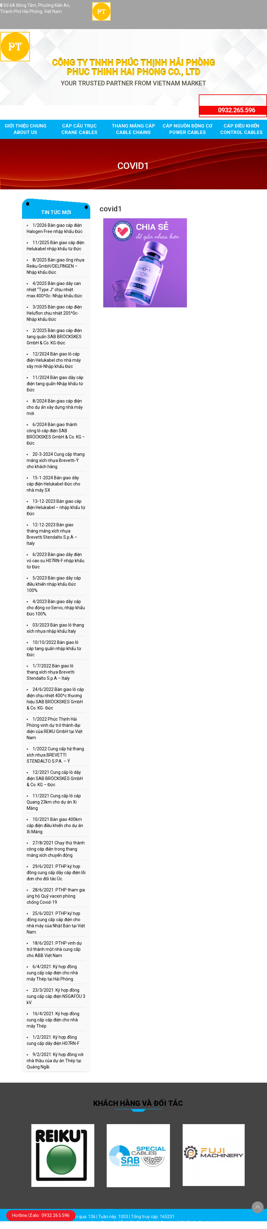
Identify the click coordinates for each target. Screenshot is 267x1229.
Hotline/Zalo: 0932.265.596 (41, 1215)
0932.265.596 (236, 110)
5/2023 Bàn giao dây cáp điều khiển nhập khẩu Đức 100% (54, 584)
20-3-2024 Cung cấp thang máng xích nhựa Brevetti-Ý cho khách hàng (56, 460)
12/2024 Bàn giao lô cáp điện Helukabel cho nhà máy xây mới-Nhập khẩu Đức (54, 360)
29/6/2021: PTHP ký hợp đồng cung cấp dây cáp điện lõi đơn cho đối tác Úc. (56, 872)
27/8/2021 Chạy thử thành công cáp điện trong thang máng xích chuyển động (56, 849)
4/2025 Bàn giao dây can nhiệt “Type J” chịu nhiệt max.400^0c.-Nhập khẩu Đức (54, 289)
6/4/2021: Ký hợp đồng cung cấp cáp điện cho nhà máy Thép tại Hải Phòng (52, 972)
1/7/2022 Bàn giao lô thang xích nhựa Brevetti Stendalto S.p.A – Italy (50, 672)
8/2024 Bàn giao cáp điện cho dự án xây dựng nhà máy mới (55, 407)
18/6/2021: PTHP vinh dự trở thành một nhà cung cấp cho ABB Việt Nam (54, 949)
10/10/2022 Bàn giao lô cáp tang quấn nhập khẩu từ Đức (54, 648)
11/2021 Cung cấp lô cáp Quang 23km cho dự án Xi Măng (54, 802)
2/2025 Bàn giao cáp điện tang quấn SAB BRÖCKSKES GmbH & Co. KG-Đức (54, 336)
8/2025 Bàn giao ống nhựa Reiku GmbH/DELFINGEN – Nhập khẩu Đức (55, 266)
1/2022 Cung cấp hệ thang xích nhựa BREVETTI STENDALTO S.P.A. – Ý (55, 755)
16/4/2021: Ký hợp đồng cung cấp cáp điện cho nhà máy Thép (53, 1019)
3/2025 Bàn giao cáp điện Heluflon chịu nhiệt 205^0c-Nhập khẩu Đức (54, 313)
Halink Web (234, 1222)
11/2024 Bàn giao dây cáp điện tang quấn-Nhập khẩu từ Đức (55, 383)
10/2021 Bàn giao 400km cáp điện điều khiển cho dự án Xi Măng (55, 825)
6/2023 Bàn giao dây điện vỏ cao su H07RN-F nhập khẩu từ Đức (55, 560)
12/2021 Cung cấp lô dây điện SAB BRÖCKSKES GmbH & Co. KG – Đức (55, 778)
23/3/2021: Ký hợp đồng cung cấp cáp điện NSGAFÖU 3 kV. (56, 996)
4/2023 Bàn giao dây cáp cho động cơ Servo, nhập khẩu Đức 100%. (56, 607)
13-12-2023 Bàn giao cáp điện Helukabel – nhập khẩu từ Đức (56, 507)
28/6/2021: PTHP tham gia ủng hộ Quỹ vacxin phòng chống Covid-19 (56, 896)
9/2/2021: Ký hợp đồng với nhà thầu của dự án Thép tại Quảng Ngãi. (55, 1060)
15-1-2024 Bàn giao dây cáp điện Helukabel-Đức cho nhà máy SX (53, 484)
